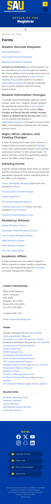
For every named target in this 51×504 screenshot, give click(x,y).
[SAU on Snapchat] (25, 443)
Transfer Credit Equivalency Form (17, 215)
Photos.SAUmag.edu (21, 467)
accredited (31, 488)
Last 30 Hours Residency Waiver (17, 235)
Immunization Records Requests (17, 56)
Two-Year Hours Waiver (13, 250)
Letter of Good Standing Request (18, 358)
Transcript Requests (11, 52)
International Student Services (17, 407)
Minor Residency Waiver (13, 245)
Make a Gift (17, 460)
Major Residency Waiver (13, 240)
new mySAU (23, 70)
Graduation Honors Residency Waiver (19, 230)
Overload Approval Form (13, 206)
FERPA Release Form (13, 352)
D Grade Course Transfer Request (18, 191)
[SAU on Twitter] (25, 437)
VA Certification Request (14, 383)
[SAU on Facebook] (18, 437)
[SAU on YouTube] (32, 437)
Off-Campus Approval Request (16, 201)
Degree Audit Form (11, 196)
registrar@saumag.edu (12, 83)
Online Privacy (25, 497)
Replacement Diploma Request (17, 367)
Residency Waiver (11, 371)
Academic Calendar (12, 400)
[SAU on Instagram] (18, 443)
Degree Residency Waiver (14, 225)
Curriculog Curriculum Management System (23, 339)
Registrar (25, 20)
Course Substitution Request (15, 183)
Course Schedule (11, 403)
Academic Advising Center (15, 397)
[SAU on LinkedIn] (32, 443)
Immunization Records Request (17, 355)
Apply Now (17, 473)
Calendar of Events (20, 454)
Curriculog (39, 267)
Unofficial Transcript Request (16, 377)
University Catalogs (12, 410)
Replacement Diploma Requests (17, 62)
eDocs (16, 186)
